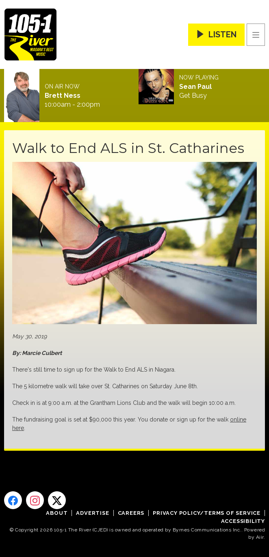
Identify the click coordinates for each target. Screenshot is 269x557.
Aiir (260, 537)
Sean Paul (195, 86)
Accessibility (243, 521)
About (56, 513)
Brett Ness (62, 95)
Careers (131, 513)
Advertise (92, 513)
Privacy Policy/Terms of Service (206, 513)
